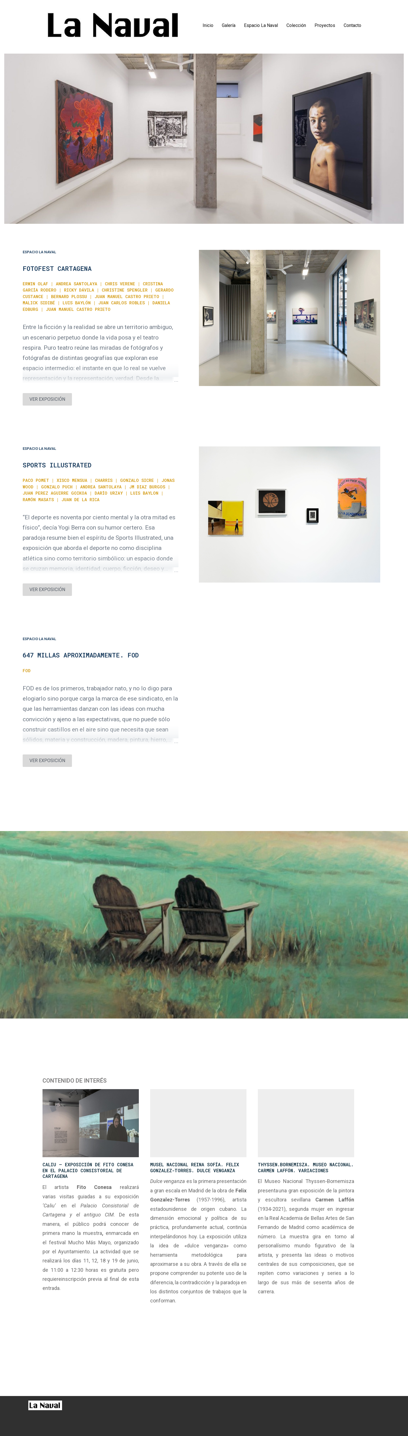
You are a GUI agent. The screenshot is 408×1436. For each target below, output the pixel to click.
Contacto (352, 25)
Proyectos (324, 25)
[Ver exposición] (289, 318)
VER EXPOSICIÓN (47, 399)
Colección (296, 25)
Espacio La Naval (261, 25)
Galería (228, 25)
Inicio (208, 25)
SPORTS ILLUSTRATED (57, 465)
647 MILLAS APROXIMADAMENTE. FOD (81, 655)
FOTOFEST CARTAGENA (57, 268)
